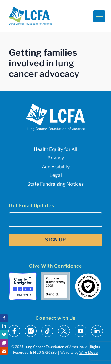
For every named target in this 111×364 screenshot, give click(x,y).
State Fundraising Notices (55, 184)
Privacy (55, 158)
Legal (55, 175)
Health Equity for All (55, 149)
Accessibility (56, 166)
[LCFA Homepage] (30, 16)
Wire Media (88, 352)
